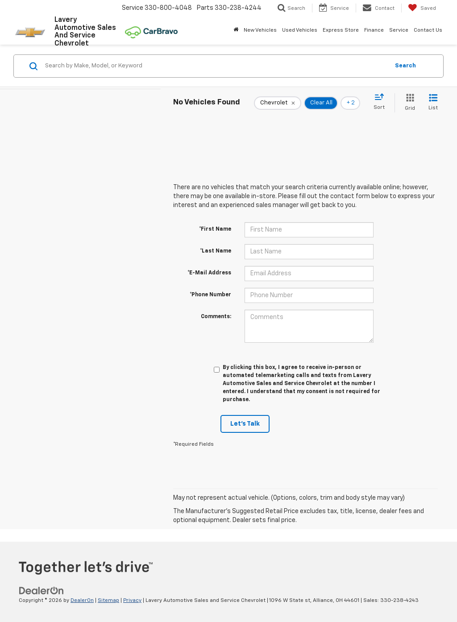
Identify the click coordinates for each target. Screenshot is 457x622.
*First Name (215, 229)
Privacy (132, 600)
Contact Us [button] (428, 30)
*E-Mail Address (209, 273)
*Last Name (215, 251)
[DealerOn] (41, 590)
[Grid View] (408, 102)
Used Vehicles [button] (299, 30)
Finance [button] (374, 30)
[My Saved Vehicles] (422, 8)
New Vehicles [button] (260, 30)
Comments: (216, 316)
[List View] (433, 102)
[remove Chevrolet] (277, 103)
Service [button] (398, 30)
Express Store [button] (341, 30)
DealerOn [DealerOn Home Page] (82, 600)
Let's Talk (245, 424)
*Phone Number (210, 295)
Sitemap (108, 600)
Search (405, 66)
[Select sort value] (382, 102)
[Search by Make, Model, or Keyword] (215, 66)
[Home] (236, 30)
